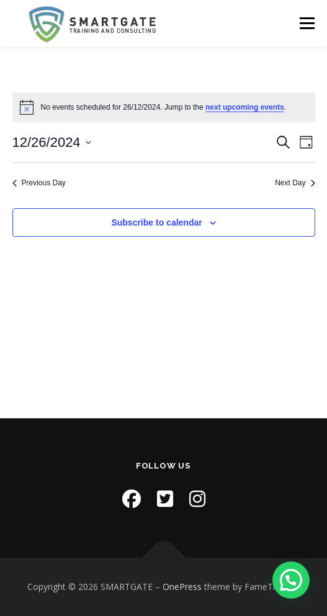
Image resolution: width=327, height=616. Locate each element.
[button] (291, 580)
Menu (306, 23)
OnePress (182, 586)
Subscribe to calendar (156, 222)
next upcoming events (244, 107)
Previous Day (39, 182)
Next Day (295, 182)
